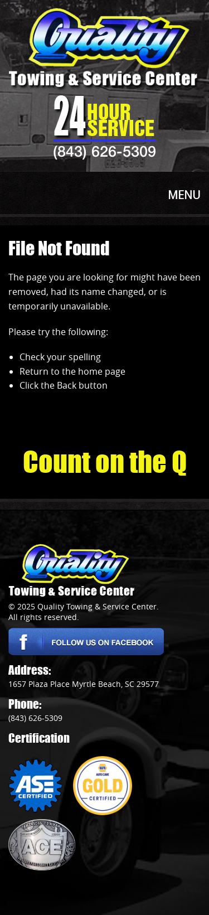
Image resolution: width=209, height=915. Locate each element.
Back (66, 385)
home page (101, 371)
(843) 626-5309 (104, 151)
